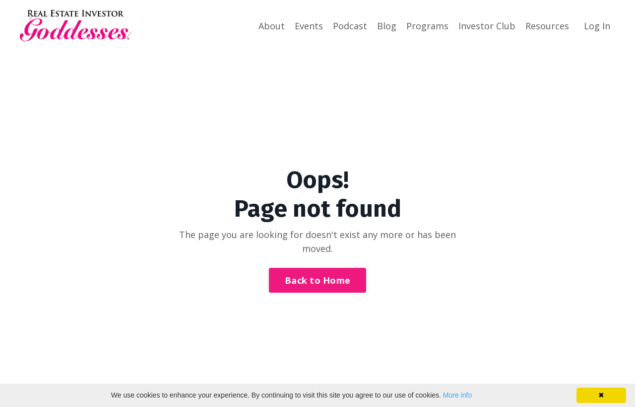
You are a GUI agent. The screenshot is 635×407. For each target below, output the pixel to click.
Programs (427, 26)
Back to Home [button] (317, 280)
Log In (597, 26)
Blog (386, 26)
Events (309, 26)
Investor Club (486, 26)
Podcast (350, 26)
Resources (547, 26)
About (271, 26)
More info (457, 395)
